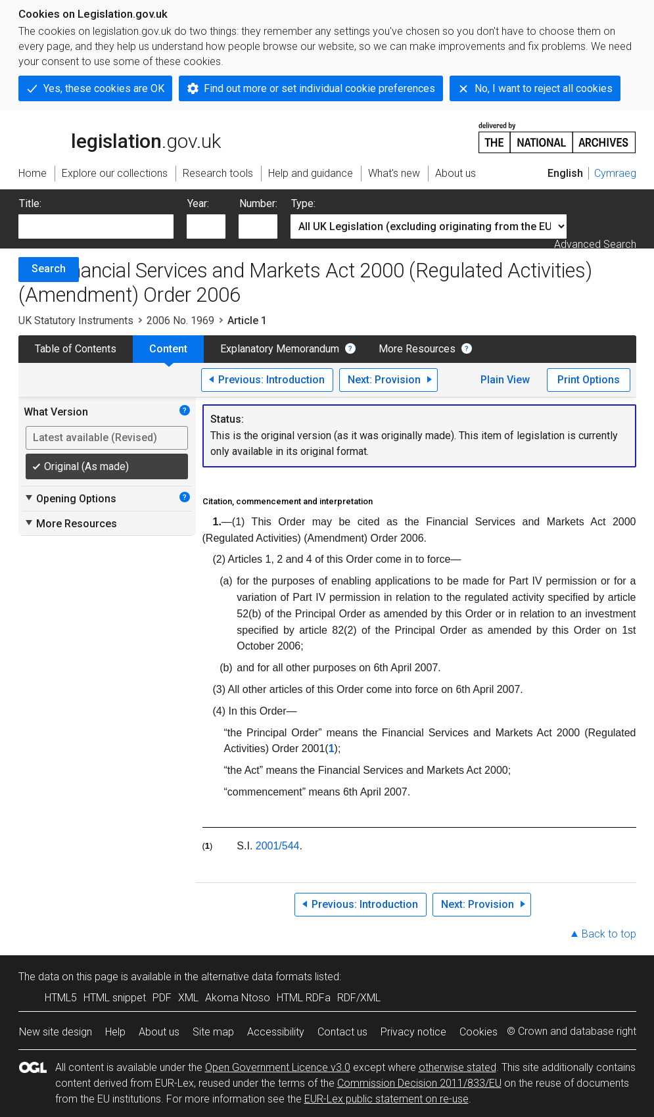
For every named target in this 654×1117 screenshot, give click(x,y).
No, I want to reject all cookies (544, 88)
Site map (213, 1032)
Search (49, 268)
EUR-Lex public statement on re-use (386, 1099)
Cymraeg (615, 173)
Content (168, 349)
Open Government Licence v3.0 (277, 1067)
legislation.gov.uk (119, 137)
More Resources (417, 349)
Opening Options (70, 498)
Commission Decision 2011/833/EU (419, 1083)
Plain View (505, 379)
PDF (162, 997)
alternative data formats (256, 976)
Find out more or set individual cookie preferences (319, 88)
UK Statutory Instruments (75, 320)
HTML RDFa (304, 997)
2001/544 (278, 845)
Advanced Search (595, 244)
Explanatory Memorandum (279, 349)
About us (159, 1032)
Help (115, 1032)
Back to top (609, 934)
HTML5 (61, 997)
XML (188, 997)
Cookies (478, 1032)
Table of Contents (75, 349)
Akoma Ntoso (237, 997)
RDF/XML (359, 997)
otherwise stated (457, 1067)
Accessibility (275, 1032)
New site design (55, 1032)
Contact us (342, 1032)
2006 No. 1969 (180, 320)
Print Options (588, 379)
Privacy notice (413, 1032)
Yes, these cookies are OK (103, 88)
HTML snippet (114, 997)
